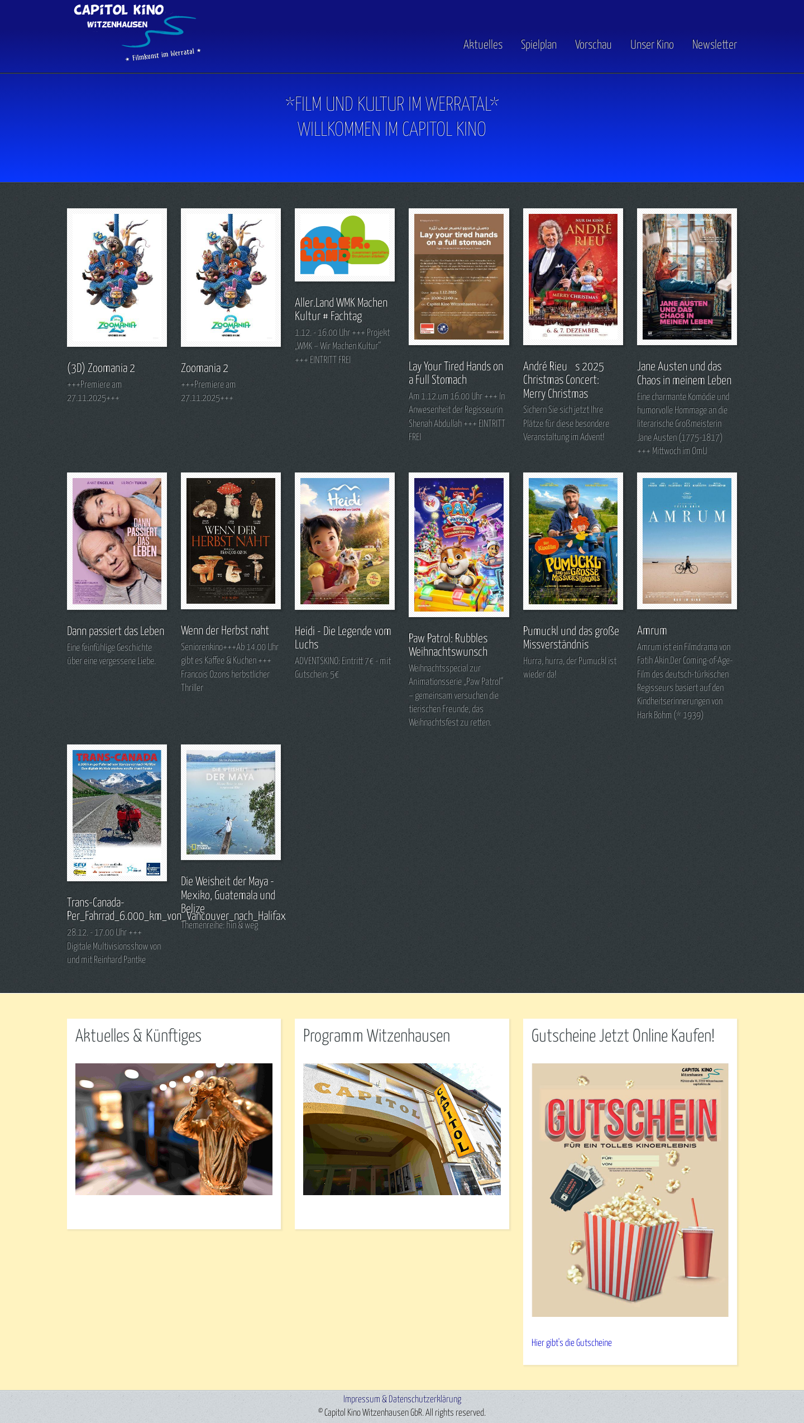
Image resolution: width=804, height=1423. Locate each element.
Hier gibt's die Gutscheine (572, 1343)
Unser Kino (652, 45)
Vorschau (593, 45)
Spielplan (539, 45)
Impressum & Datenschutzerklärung (402, 1400)
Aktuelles (482, 45)
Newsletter (714, 45)
